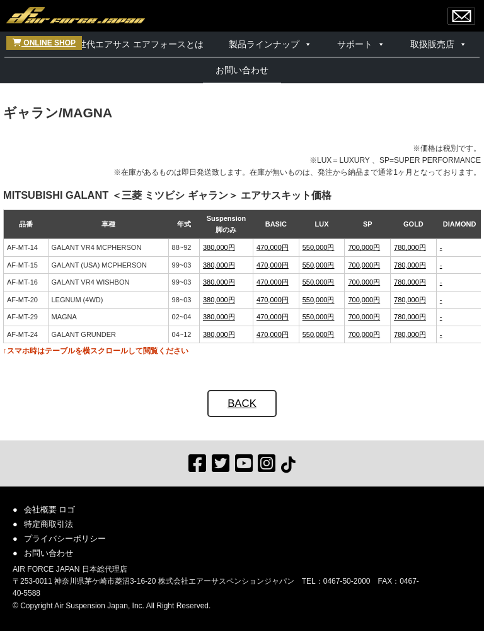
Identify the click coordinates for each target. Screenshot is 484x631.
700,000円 (364, 247)
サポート (354, 44)
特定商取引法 (48, 524)
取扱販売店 (432, 44)
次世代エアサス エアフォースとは (136, 44)
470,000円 (272, 247)
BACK (242, 404)
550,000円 (318, 247)
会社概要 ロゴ (50, 509)
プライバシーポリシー (65, 538)
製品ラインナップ (264, 44)
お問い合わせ (242, 70)
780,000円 (410, 247)
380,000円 (219, 247)
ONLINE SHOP (44, 42)
